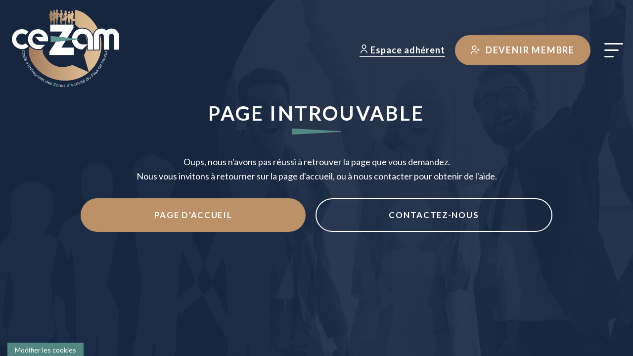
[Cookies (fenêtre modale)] (45, 349)
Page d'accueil (235, 216)
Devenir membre (521, 50)
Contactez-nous (390, 216)
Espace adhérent (400, 49)
